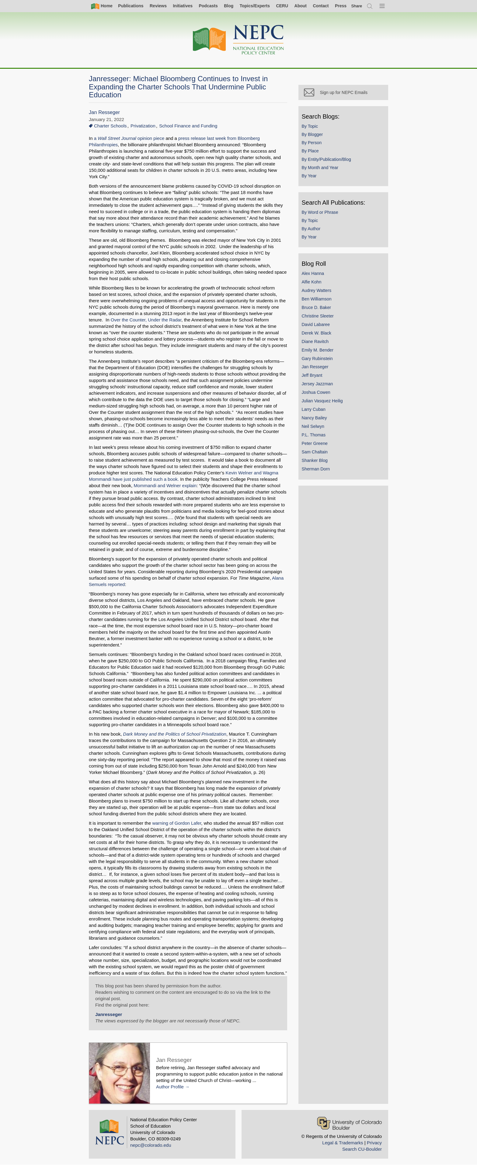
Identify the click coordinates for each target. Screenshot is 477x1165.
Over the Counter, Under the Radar (146, 319)
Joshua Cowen (317, 393)
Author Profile (170, 1086)
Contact (321, 5)
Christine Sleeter (319, 317)
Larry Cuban (315, 410)
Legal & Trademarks (342, 1142)
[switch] (356, 6)
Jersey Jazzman (318, 385)
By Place (311, 152)
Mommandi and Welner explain (165, 485)
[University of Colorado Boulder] (349, 1123)
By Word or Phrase (321, 213)
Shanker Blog (316, 461)
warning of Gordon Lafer (176, 823)
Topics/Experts (255, 5)
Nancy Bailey (315, 419)
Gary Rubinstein (318, 359)
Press (340, 5)
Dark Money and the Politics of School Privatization (174, 734)
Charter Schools (110, 125)
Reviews (158, 5)
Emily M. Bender (319, 351)
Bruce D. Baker (318, 308)
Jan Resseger (104, 112)
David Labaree (317, 325)
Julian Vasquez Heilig (323, 402)
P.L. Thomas (315, 436)
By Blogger (313, 135)
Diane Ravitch (316, 342)
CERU (282, 5)
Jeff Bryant (313, 376)
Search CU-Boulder (362, 1149)
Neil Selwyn (314, 427)
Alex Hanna (314, 274)
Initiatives (183, 5)
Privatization (143, 125)
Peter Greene (316, 444)
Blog (228, 5)
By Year (310, 177)
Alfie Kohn (313, 283)
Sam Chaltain (316, 453)
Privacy (374, 1142)
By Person (313, 143)
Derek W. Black (318, 334)
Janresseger (108, 1014)
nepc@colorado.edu (150, 1145)
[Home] (238, 40)
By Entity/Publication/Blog (327, 160)
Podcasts (208, 5)
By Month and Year (321, 168)
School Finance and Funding (188, 125)
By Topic (311, 127)
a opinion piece (129, 138)
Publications (130, 5)
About (300, 5)
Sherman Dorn (317, 470)
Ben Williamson (318, 300)
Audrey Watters (318, 291)
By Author (312, 229)
